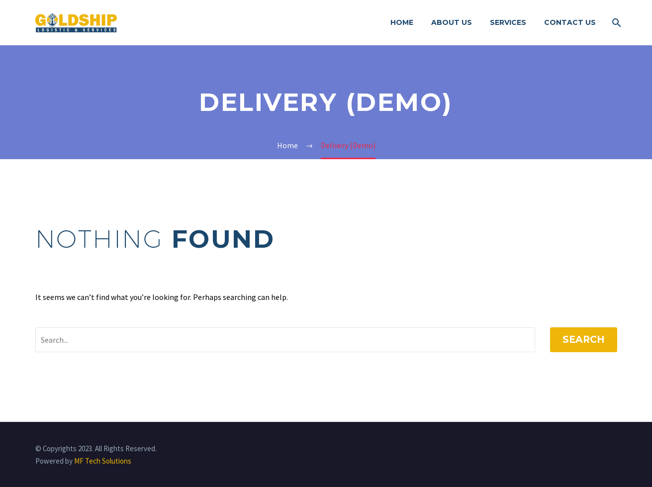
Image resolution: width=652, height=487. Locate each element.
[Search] (616, 22)
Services (508, 22)
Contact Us (570, 22)
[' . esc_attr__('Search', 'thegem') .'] (285, 339)
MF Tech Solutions (102, 461)
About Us (451, 22)
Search (583, 339)
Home (401, 22)
